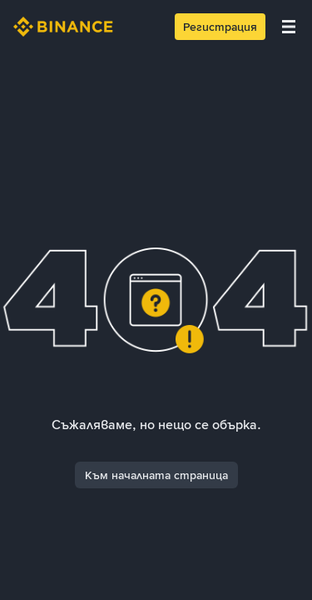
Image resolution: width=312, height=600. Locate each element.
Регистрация (220, 26)
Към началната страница (156, 475)
